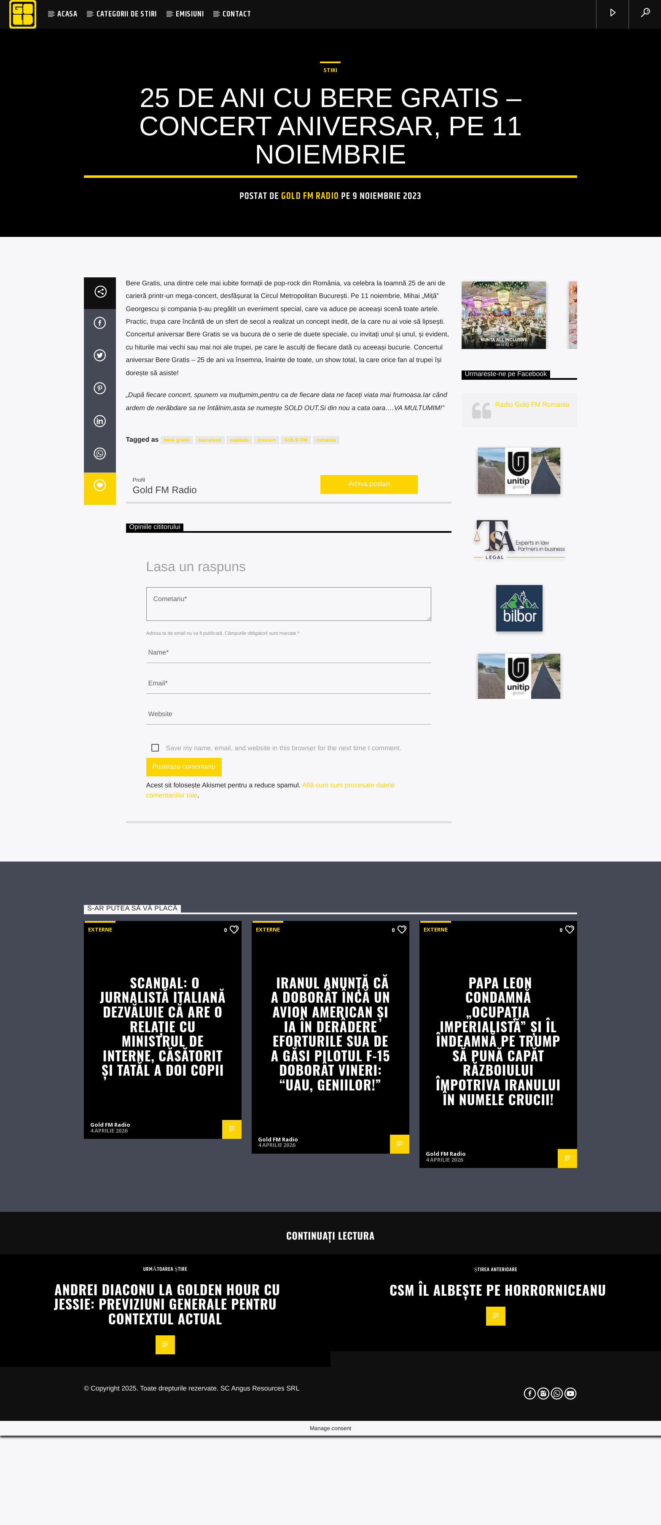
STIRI (330, 214)
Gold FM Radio (310, 340)
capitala (239, 755)
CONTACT (237, 14)
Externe (100, 1244)
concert (266, 755)
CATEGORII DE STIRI (127, 14)
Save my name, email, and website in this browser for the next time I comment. (283, 1063)
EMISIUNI (190, 14)
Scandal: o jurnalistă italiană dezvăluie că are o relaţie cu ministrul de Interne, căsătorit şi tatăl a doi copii (163, 1341)
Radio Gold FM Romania (532, 720)
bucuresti (210, 755)
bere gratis (177, 755)
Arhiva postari (369, 799)
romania (326, 755)
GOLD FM (295, 755)
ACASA (67, 14)
